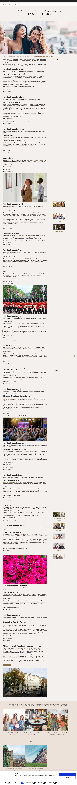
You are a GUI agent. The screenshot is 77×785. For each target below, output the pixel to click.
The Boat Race (6, 137)
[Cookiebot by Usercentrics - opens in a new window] (7, 783)
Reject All (67, 777)
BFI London (19, 534)
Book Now (7, 665)
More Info (61, 782)
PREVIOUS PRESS (2, 332)
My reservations (14, 1)
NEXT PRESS (74, 355)
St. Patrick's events (37, 160)
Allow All (67, 774)
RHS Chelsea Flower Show (30, 258)
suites (17, 654)
